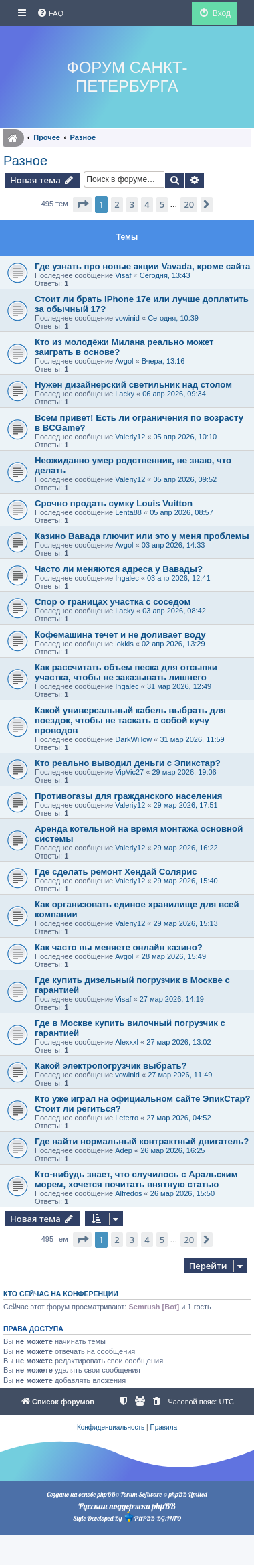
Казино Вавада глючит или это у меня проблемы (142, 536)
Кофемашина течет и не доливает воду (120, 634)
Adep (123, 1150)
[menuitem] (50, 13)
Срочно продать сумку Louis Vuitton (114, 503)
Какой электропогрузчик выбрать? (111, 1066)
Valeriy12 (130, 437)
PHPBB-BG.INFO (152, 1517)
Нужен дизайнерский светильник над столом (133, 385)
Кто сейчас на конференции (60, 1294)
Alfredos (128, 1193)
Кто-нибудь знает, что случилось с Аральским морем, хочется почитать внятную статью (136, 1179)
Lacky (124, 394)
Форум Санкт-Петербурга (126, 76)
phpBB (106, 1494)
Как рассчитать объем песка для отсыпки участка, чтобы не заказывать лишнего (126, 672)
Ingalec (126, 578)
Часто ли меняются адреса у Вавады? (119, 569)
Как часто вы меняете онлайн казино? (119, 947)
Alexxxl (126, 1042)
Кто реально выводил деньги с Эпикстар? (128, 763)
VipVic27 (129, 772)
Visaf (123, 275)
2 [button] (116, 204)
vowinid (127, 318)
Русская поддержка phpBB (126, 1506)
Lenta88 (128, 512)
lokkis (124, 644)
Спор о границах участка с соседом (112, 602)
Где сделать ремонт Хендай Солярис (116, 872)
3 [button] (132, 204)
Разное (25, 160)
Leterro (126, 1118)
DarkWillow (133, 739)
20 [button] (189, 204)
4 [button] (146, 204)
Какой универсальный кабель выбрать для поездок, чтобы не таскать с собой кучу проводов (130, 720)
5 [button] (162, 204)
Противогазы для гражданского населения (128, 796)
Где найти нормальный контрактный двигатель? (142, 1141)
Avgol (124, 361)
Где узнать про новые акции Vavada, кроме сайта (142, 266)
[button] (82, 204)
